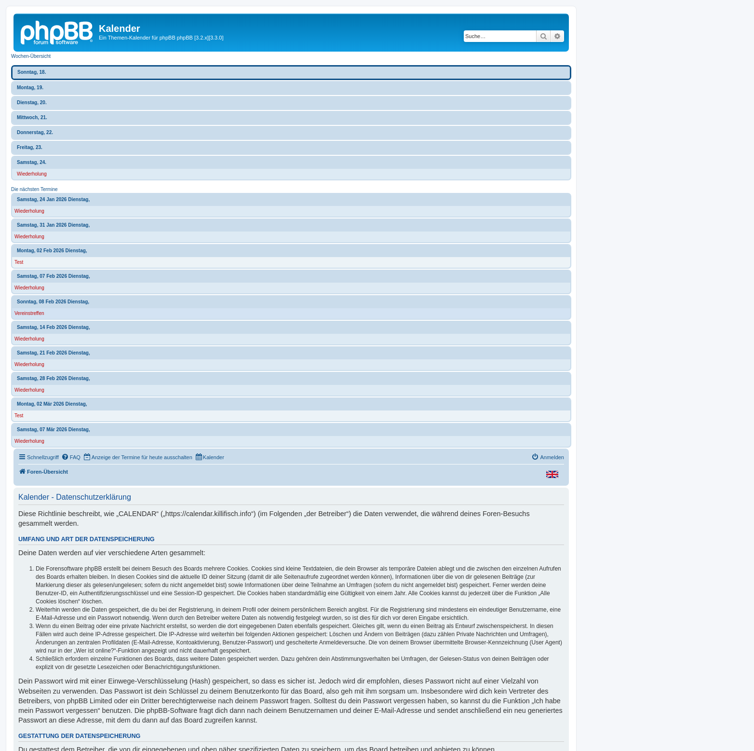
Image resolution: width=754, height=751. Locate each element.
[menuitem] (71, 457)
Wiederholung (32, 174)
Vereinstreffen (29, 313)
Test (18, 262)
